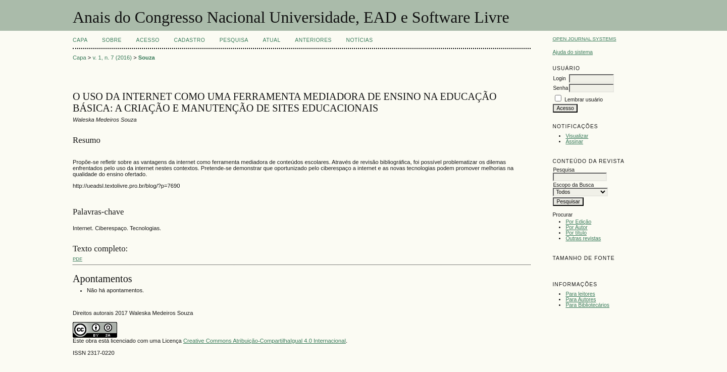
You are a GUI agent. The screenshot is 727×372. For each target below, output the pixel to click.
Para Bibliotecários (587, 305)
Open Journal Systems (584, 38)
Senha (560, 88)
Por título (576, 233)
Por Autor (576, 227)
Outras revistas (583, 238)
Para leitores (580, 294)
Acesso (148, 40)
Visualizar (576, 136)
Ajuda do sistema (572, 52)
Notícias (359, 40)
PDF (77, 258)
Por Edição (578, 222)
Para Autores (580, 299)
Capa (80, 40)
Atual (272, 40)
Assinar (574, 141)
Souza (146, 58)
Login (559, 78)
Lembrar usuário (583, 99)
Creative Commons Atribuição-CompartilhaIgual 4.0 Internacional (264, 341)
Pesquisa (234, 40)
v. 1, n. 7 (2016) (112, 58)
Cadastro (189, 40)
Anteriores (313, 40)
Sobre (112, 40)
